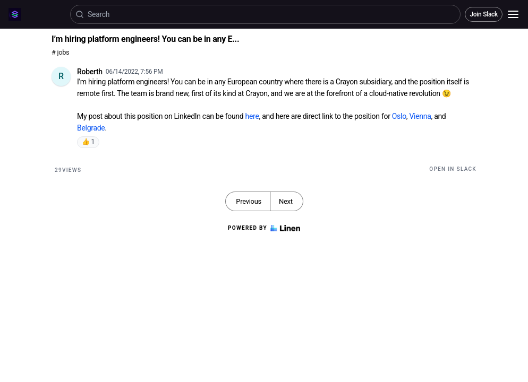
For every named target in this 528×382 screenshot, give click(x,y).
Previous (248, 201)
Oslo (399, 116)
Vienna (420, 116)
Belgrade (91, 128)
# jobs (60, 52)
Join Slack (484, 14)
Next (286, 201)
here (252, 116)
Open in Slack (452, 169)
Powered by (264, 228)
